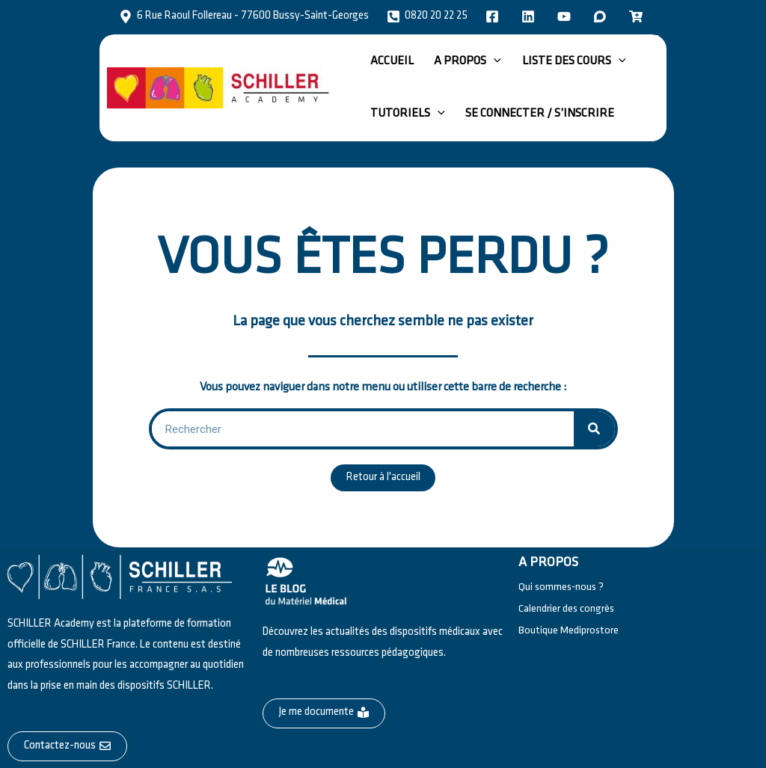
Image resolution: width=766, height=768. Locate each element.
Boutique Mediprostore (569, 630)
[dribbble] (602, 16)
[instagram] (566, 16)
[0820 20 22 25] (427, 16)
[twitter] (530, 16)
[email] (638, 16)
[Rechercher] (594, 428)
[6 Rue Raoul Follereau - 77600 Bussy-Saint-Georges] (243, 16)
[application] (476, 61)
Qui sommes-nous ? (562, 586)
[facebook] (494, 16)
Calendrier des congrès (567, 608)
